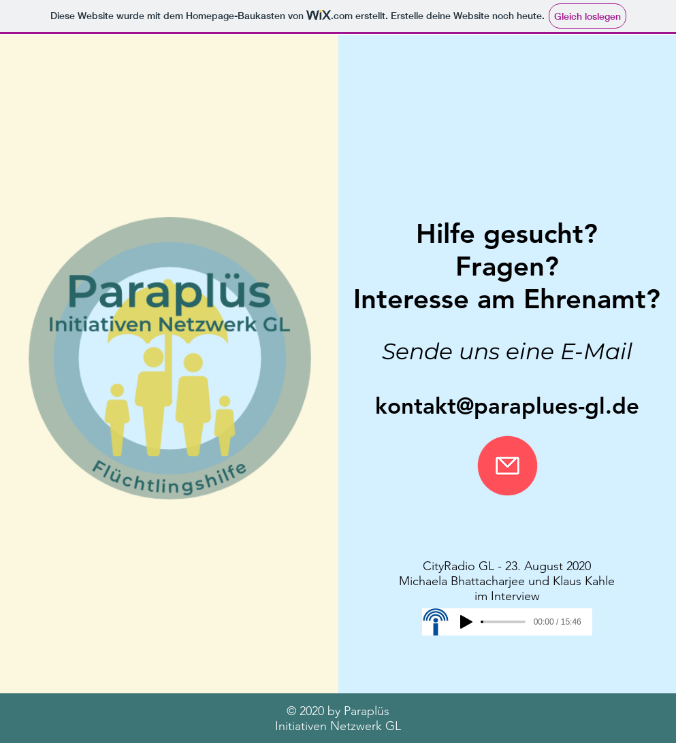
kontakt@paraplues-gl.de (507, 405)
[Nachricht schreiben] (507, 466)
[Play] (466, 622)
